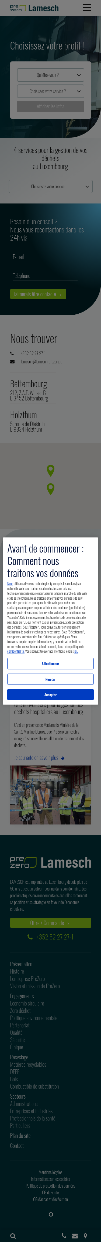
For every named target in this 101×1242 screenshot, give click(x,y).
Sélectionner (50, 663)
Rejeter (50, 679)
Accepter (50, 694)
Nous (10, 583)
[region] (50, 621)
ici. (76, 651)
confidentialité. (16, 651)
